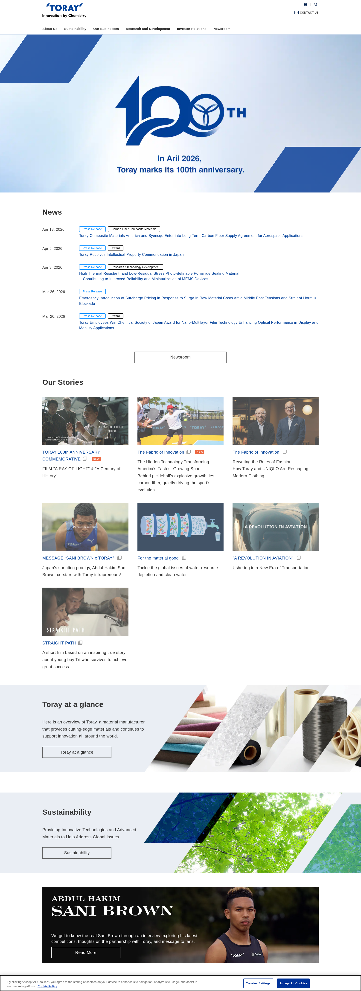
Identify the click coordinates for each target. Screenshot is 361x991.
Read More (85, 952)
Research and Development (148, 29)
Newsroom (221, 29)
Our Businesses (106, 29)
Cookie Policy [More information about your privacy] (47, 986)
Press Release (92, 229)
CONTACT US (309, 12)
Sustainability (75, 29)
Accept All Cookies (293, 983)
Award (116, 248)
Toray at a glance (76, 752)
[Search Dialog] (316, 4)
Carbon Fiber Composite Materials (134, 229)
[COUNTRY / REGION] (305, 4)
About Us (49, 29)
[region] (180, 983)
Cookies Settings (258, 983)
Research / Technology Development (136, 267)
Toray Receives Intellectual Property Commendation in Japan (131, 254)
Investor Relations (192, 29)
